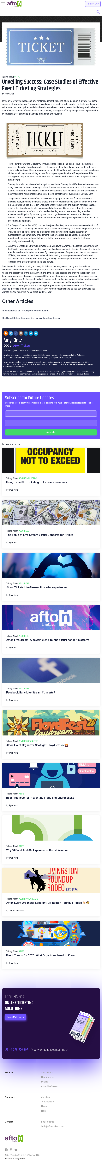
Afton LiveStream (49, 1086)
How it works (47, 1077)
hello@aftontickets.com (52, 1126)
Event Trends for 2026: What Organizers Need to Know (40, 955)
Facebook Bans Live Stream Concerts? (30, 692)
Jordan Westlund (16, 910)
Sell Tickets (47, 1072)
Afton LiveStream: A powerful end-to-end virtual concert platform (47, 640)
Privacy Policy (19, 1158)
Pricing (44, 1081)
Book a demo (47, 1121)
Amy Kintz (9, 93)
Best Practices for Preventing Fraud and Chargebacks (40, 797)
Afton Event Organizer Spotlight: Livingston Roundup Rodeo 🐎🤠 (48, 902)
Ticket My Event (93, 4)
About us (45, 1097)
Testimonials (47, 1101)
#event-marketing (28, 478)
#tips (17, 77)
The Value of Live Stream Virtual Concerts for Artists (39, 535)
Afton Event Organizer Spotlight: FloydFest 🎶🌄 (37, 745)
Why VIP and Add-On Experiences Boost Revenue (37, 850)
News (44, 1106)
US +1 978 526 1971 (17, 1049)
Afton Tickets (22, 345)
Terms (8, 1158)
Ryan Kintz (13, 490)
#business (24, 531)
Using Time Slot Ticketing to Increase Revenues (36, 482)
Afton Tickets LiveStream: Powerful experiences (36, 587)
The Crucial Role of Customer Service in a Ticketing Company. (32, 318)
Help (43, 1111)
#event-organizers (28, 741)
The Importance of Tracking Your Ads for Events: (25, 310)
